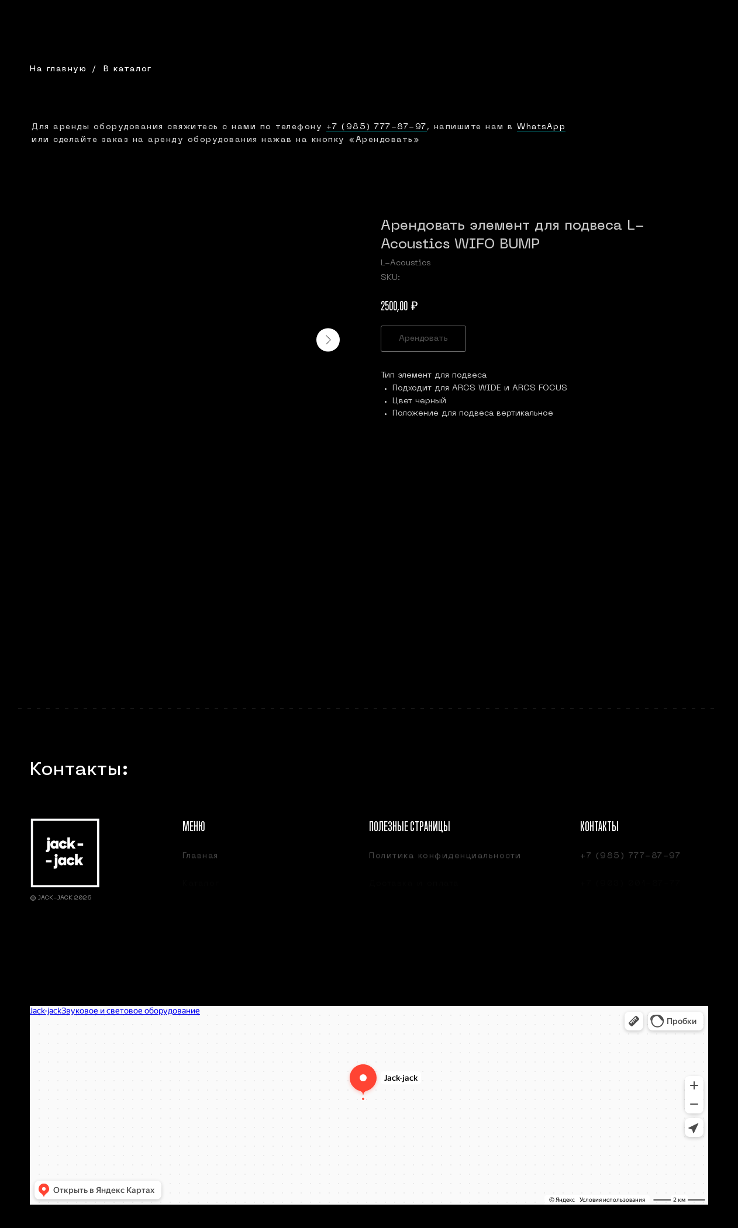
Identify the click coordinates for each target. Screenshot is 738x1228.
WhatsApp (541, 127)
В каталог (128, 69)
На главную (58, 69)
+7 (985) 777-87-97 (376, 127)
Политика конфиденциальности (445, 861)
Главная (200, 861)
